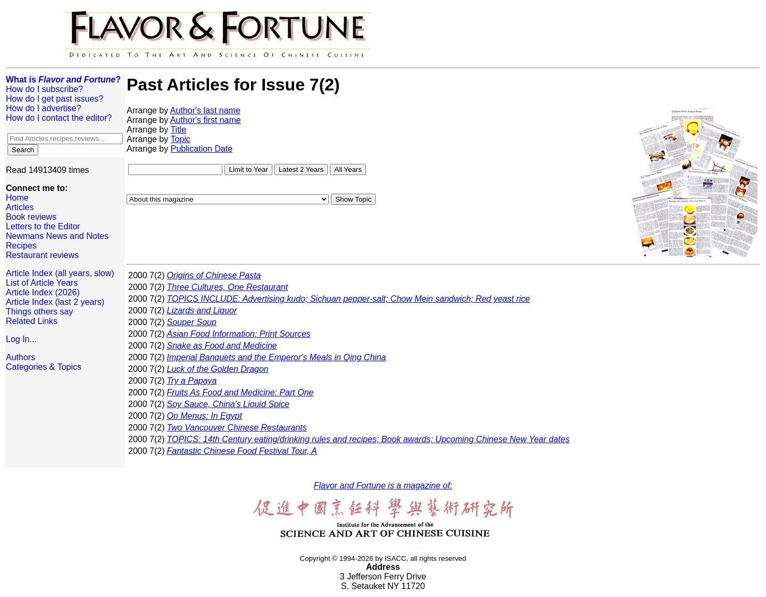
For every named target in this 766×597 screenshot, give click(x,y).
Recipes (21, 245)
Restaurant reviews (42, 255)
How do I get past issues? (54, 98)
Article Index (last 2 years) (55, 301)
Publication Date (202, 148)
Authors (20, 357)
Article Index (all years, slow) (60, 273)
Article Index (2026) (43, 292)
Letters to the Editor (43, 226)
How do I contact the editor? (59, 117)
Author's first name (205, 120)
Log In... (21, 339)
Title (178, 129)
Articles (20, 207)
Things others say (39, 311)
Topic (180, 139)
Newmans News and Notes (57, 236)
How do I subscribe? (44, 89)
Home (17, 197)
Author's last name (205, 110)
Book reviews (31, 216)
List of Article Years (42, 282)
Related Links (31, 321)
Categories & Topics (43, 366)
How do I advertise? (43, 108)
